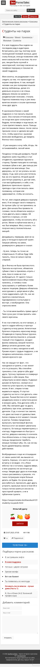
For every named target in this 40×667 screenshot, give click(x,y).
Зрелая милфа (11, 571)
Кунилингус (27, 37)
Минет (18, 37)
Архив (25, 16)
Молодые (7, 40)
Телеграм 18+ (20, 545)
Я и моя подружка (13, 562)
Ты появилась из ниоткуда (17, 581)
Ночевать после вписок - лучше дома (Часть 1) (19, 587)
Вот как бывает (12, 576)
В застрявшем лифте (14, 557)
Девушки (33, 16)
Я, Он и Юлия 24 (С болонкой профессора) (18, 594)
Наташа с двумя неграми (16, 567)
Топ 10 (17, 16)
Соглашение (21, 659)
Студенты (17, 40)
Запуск (20, 524)
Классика (33, 21)
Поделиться (17, 538)
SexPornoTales (12, 657)
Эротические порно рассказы (15, 21)
